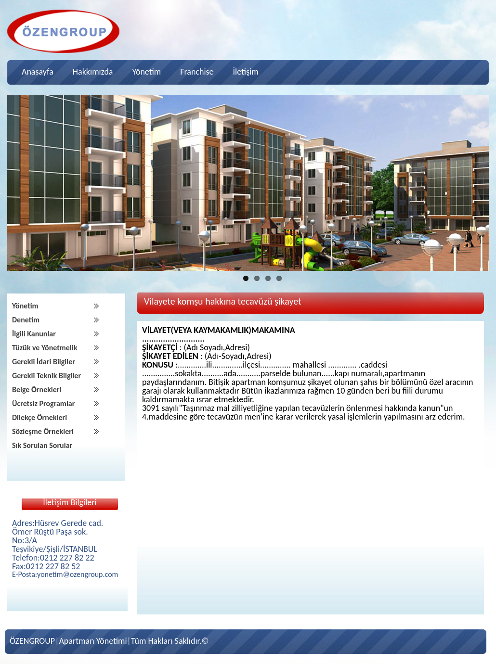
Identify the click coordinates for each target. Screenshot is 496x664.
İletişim (246, 71)
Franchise (196, 71)
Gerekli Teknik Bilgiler (46, 375)
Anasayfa (37, 71)
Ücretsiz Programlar (43, 403)
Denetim (25, 319)
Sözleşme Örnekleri (43, 431)
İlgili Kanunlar (34, 333)
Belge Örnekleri (36, 389)
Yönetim (146, 71)
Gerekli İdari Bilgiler (43, 361)
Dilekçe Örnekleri (39, 417)
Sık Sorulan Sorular (42, 445)
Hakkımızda (93, 71)
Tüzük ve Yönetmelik (44, 347)
